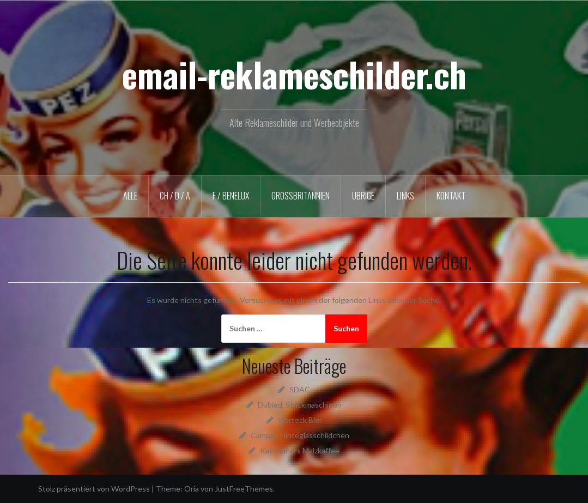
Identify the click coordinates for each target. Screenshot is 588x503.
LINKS (405, 195)
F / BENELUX (231, 195)
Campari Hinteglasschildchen (300, 435)
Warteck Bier (300, 420)
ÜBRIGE (363, 195)
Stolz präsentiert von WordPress (94, 488)
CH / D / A (175, 195)
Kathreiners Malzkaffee (300, 450)
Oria (191, 488)
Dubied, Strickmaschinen (300, 404)
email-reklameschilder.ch (294, 74)
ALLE (130, 195)
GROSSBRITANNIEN (300, 195)
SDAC (299, 389)
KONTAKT (451, 195)
